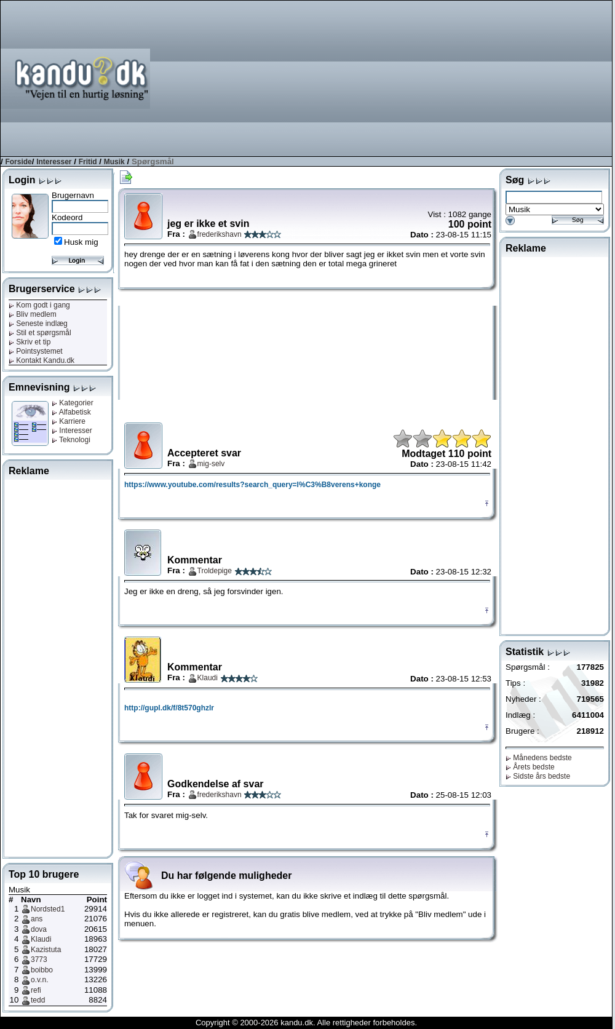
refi (36, 990)
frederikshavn (219, 234)
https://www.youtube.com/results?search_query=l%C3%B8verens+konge (252, 484)
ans (36, 919)
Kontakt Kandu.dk (41, 360)
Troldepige (214, 570)
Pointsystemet (36, 351)
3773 (39, 959)
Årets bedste (530, 767)
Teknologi (71, 439)
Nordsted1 (48, 909)
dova (39, 929)
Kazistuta (46, 949)
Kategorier (72, 403)
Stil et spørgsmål (40, 332)
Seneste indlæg (38, 323)
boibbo (42, 970)
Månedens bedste (539, 757)
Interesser (53, 161)
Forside (18, 161)
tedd (38, 1000)
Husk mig (81, 242)
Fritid (88, 161)
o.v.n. (39, 979)
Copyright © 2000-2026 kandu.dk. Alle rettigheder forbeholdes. (306, 1022)
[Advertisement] (535, 77)
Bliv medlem (33, 314)
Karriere (68, 421)
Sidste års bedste (538, 776)
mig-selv (211, 463)
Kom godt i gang (39, 305)
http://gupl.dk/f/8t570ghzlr (169, 708)
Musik (114, 161)
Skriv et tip (29, 342)
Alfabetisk (71, 412)
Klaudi (41, 939)
